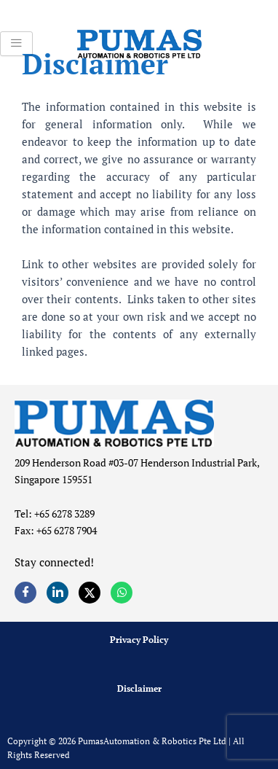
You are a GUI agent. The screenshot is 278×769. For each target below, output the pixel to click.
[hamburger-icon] (16, 43)
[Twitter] (89, 593)
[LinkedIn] (57, 593)
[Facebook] (25, 593)
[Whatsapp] (121, 593)
